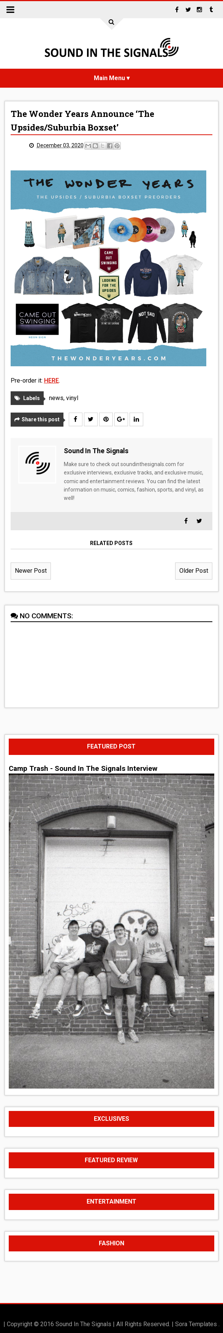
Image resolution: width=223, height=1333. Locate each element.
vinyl (72, 398)
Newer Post (31, 570)
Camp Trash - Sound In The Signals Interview (83, 768)
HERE (51, 380)
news (56, 398)
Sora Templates (196, 1324)
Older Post (193, 570)
